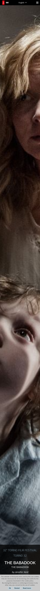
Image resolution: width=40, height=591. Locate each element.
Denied (17, 588)
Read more (27, 588)
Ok (10, 588)
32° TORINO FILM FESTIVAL (20, 550)
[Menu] (37, 2)
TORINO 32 (20, 555)
